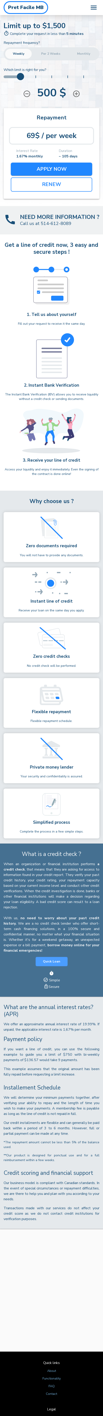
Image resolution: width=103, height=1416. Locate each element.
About (51, 1371)
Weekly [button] (18, 54)
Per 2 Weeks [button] (51, 54)
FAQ (52, 1386)
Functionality (52, 1378)
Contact (51, 1394)
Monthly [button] (84, 54)
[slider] (20, 76)
